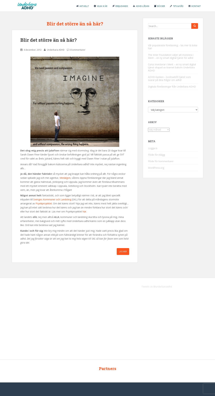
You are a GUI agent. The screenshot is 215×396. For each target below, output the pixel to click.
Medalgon (65, 177)
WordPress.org (156, 167)
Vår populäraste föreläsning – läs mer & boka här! (172, 47)
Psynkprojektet (44, 203)
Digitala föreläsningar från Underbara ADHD (172, 86)
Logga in (152, 148)
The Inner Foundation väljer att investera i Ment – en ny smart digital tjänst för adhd (171, 56)
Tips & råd (176, 6)
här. (85, 211)
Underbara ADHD (55, 49)
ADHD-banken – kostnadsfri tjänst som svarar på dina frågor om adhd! (169, 78)
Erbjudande (120, 6)
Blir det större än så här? (48, 40)
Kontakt (194, 6)
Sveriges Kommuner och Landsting (52, 199)
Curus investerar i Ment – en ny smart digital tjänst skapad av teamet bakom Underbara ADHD (172, 67)
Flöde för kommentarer (161, 161)
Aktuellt (82, 6)
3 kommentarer (77, 49)
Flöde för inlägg (156, 154)
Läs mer (123, 251)
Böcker (159, 6)
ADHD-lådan (141, 6)
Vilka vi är (100, 6)
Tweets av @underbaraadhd (156, 286)
